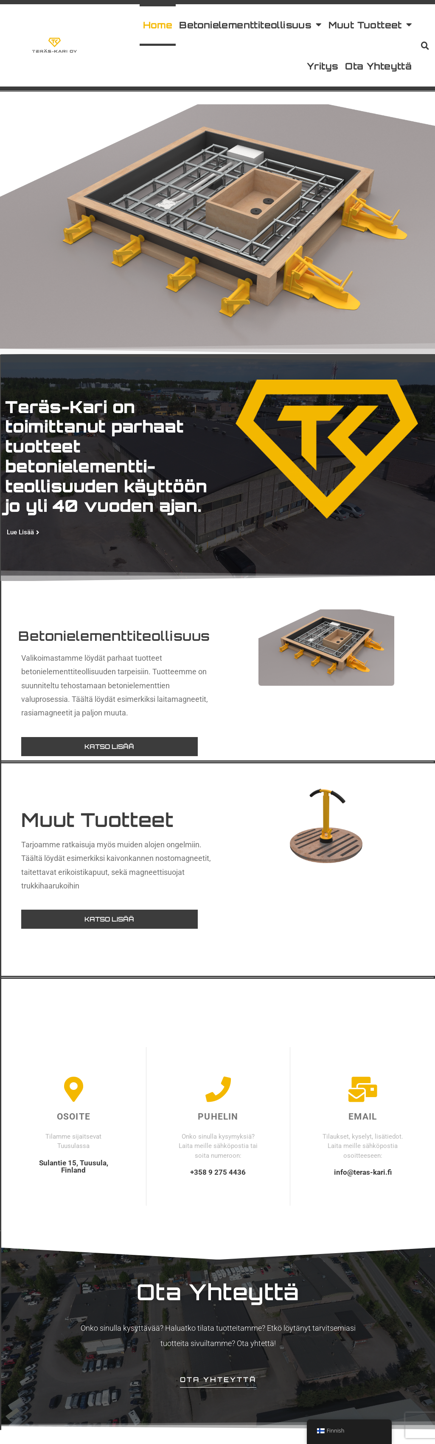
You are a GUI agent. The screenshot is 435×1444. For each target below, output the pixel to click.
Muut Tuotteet (370, 25)
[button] (425, 45)
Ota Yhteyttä (378, 66)
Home (158, 25)
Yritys (322, 66)
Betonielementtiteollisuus (250, 25)
